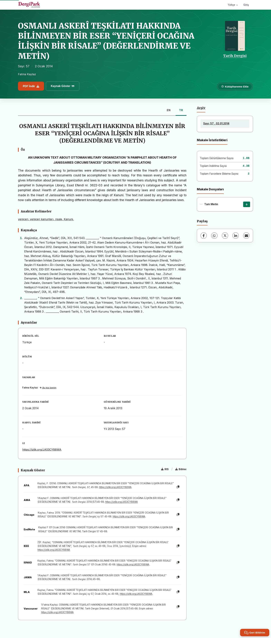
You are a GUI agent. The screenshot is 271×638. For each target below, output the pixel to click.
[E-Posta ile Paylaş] (246, 235)
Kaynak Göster (62, 86)
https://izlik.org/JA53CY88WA (41, 449)
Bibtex (180, 469)
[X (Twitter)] (225, 235)
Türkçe (233, 4)
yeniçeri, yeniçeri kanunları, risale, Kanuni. (46, 219)
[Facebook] (203, 235)
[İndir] (246, 204)
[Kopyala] (178, 487)
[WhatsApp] (214, 235)
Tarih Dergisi (235, 56)
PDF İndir (31, 86)
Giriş (246, 4)
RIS (165, 469)
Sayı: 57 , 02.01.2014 (216, 123)
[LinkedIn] (235, 235)
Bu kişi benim (48, 387)
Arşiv (201, 108)
